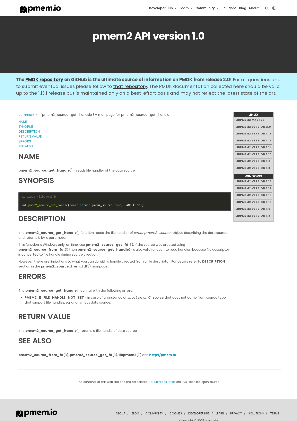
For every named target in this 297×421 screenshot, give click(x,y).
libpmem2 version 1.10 (253, 141)
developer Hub (199, 401)
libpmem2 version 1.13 (253, 121)
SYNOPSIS (26, 114)
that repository (130, 74)
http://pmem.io (162, 342)
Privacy (236, 401)
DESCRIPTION (29, 119)
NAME (23, 109)
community (154, 401)
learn (220, 401)
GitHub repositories (161, 369)
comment (26, 102)
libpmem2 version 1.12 (253, 128)
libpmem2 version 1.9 (252, 148)
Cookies (175, 401)
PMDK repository (44, 67)
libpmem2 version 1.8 (252, 155)
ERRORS (24, 128)
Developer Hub (161, 8)
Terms (274, 401)
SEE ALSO (25, 133)
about (120, 401)
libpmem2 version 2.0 (253, 114)
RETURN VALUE (30, 124)
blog (135, 401)
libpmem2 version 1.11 (253, 135)
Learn (184, 8)
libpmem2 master (249, 107)
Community (205, 8)
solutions (256, 401)
